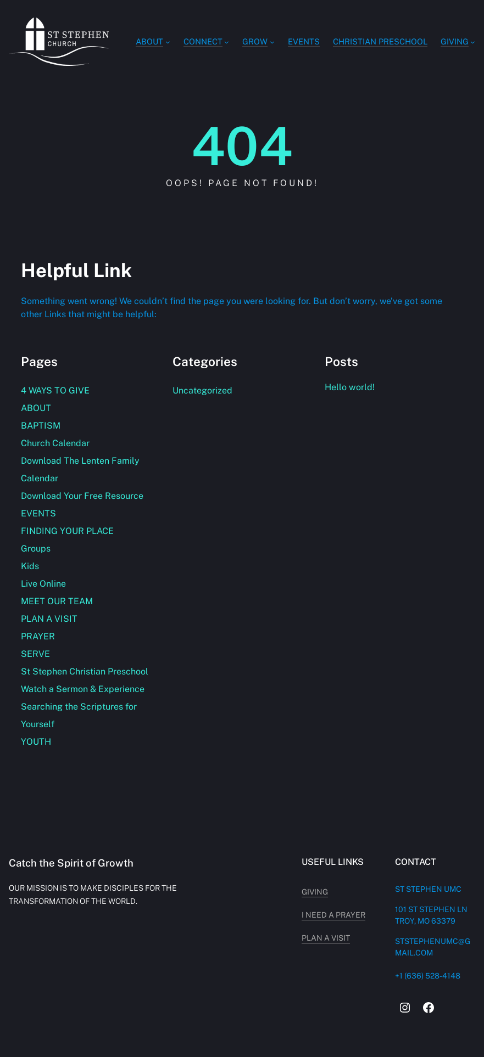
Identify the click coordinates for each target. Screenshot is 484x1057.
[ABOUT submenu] (167, 42)
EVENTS (38, 513)
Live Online (43, 583)
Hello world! (350, 387)
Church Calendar (55, 443)
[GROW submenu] (272, 42)
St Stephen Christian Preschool (84, 671)
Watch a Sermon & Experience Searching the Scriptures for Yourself (82, 706)
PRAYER (38, 636)
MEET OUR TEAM (57, 601)
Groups (36, 548)
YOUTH (36, 741)
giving (315, 891)
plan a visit (326, 938)
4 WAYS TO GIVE (55, 390)
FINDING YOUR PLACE (67, 531)
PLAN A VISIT (49, 619)
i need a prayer (333, 914)
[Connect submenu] (226, 42)
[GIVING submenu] (472, 42)
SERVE (35, 654)
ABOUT (36, 408)
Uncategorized (202, 390)
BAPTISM (40, 425)
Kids (30, 566)
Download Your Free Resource (82, 496)
